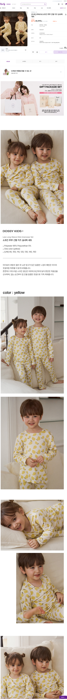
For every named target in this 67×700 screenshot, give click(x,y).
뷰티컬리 (14, 4)
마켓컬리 (9, 4)
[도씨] (36, 12)
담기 (46, 52)
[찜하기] (25, 50)
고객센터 (65, 1)
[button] (32, 72)
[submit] (45, 4)
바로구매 (60, 52)
